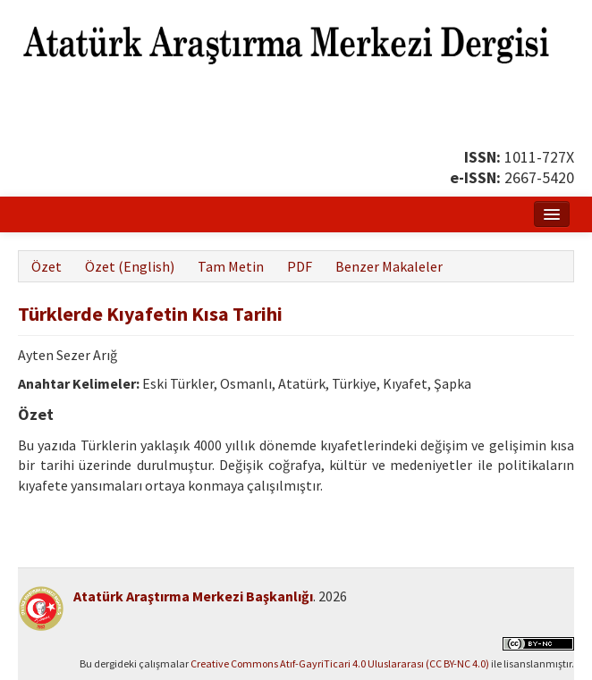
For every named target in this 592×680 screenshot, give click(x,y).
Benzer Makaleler (389, 266)
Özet (46, 266)
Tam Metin (231, 266)
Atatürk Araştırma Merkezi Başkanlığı (193, 596)
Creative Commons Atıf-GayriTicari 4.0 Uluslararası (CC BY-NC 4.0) (339, 663)
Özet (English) (129, 266)
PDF (299, 266)
